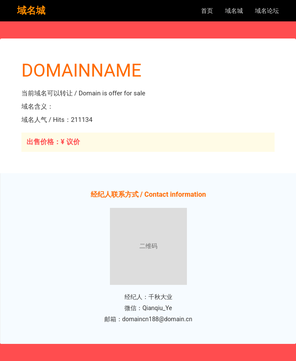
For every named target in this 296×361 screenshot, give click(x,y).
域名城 (234, 10)
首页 (207, 10)
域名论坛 (267, 10)
